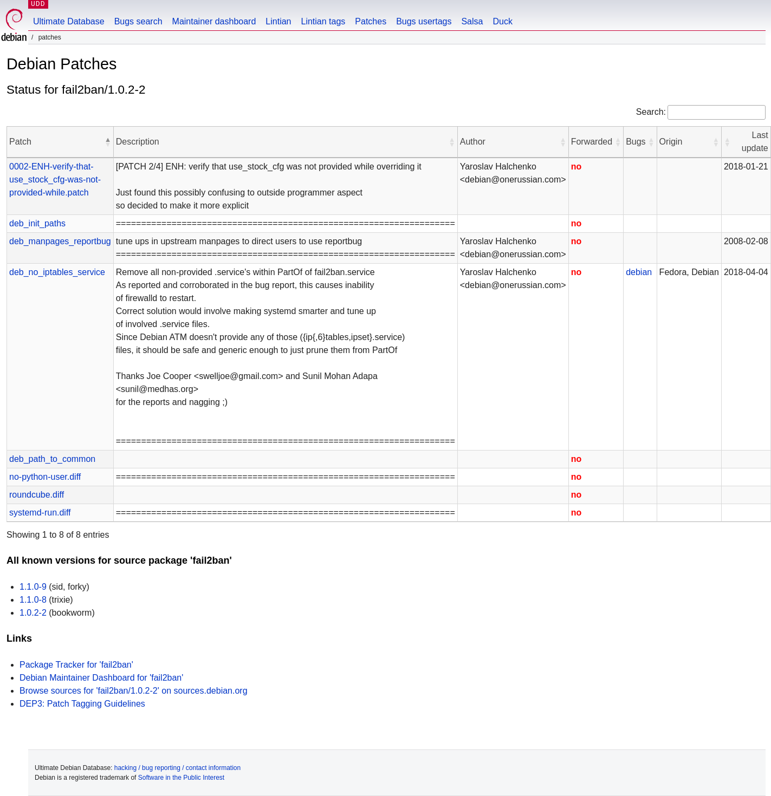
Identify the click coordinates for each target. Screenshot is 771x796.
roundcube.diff (36, 494)
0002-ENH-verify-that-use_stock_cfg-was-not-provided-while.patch (55, 179)
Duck (502, 21)
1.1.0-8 (33, 599)
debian (639, 272)
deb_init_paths (37, 223)
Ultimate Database (69, 21)
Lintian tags (323, 21)
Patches (370, 21)
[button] (108, 141)
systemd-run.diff (40, 512)
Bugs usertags (423, 21)
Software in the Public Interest (181, 777)
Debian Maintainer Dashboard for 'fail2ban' (101, 677)
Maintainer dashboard (214, 21)
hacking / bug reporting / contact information (177, 768)
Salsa (472, 21)
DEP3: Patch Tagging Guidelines (82, 703)
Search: (651, 111)
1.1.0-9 (33, 586)
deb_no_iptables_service (57, 272)
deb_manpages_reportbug (60, 241)
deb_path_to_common (52, 459)
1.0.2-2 (33, 612)
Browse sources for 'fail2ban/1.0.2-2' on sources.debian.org (134, 690)
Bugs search (138, 21)
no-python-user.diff (45, 476)
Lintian (278, 21)
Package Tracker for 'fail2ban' (76, 664)
